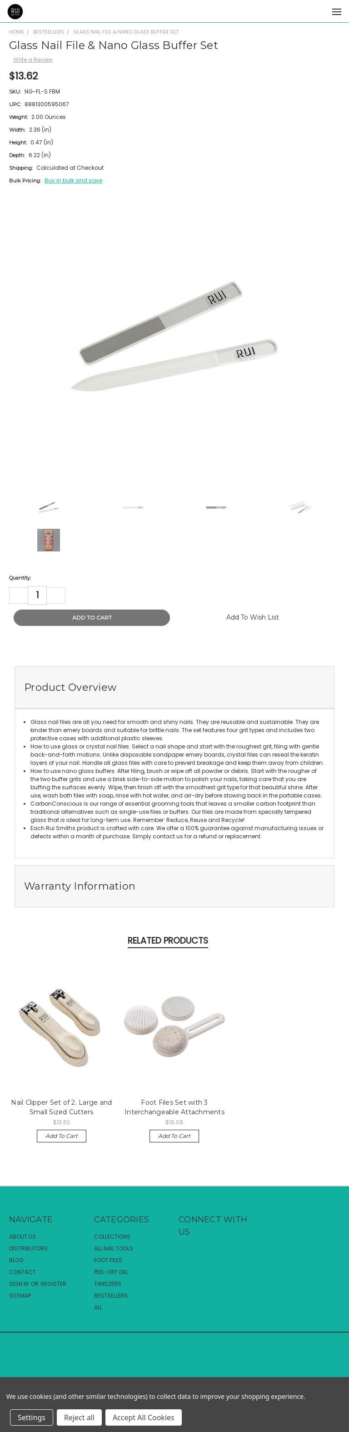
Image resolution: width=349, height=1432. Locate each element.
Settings (31, 1417)
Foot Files (108, 1260)
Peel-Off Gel (111, 1272)
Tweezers (107, 1284)
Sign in (19, 1284)
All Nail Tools (113, 1248)
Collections (112, 1236)
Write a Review (33, 60)
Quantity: (20, 578)
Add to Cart (61, 1135)
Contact (22, 1272)
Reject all (79, 1417)
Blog (16, 1260)
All (98, 1307)
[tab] (174, 687)
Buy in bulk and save (73, 180)
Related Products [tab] (168, 941)
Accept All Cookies (143, 1417)
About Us (22, 1236)
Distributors (28, 1248)
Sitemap (20, 1295)
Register (53, 1284)
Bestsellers (111, 1295)
